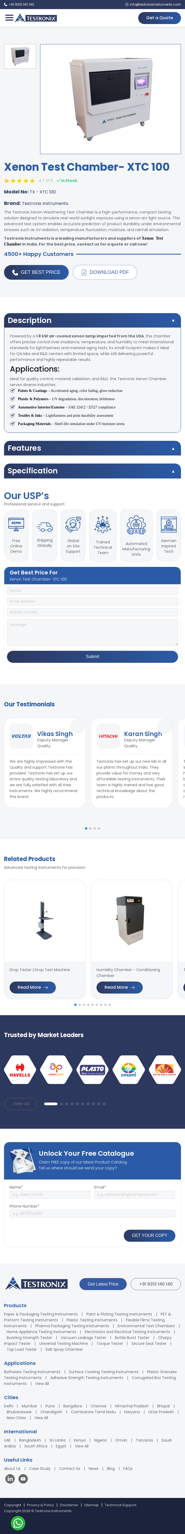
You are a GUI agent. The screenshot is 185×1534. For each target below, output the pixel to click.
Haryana (132, 1412)
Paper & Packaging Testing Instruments (41, 1314)
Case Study (40, 1468)
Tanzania (144, 1440)
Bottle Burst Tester (132, 1337)
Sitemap (91, 1505)
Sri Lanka (57, 1440)
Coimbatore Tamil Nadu (93, 1412)
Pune (50, 1406)
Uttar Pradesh (161, 1412)
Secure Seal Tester (149, 1343)
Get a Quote (159, 18)
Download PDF (105, 272)
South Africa (35, 1446)
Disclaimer (69, 1505)
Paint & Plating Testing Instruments (119, 1314)
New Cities (16, 1417)
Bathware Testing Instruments (32, 1372)
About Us (12, 1468)
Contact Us (69, 1468)
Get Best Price (36, 272)
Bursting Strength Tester (29, 1337)
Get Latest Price (103, 1284)
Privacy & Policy (40, 1505)
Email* (100, 1187)
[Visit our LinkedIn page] (11, 1479)
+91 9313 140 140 (156, 1284)
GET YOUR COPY (149, 1235)
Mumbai (29, 1406)
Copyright (12, 1505)
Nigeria (100, 1440)
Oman (121, 1440)
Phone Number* (24, 1206)
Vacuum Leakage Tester (83, 1337)
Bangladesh (30, 1440)
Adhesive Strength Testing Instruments (86, 1377)
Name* (16, 1187)
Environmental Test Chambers (146, 1326)
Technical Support (120, 1505)
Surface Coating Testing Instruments (103, 1372)
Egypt (61, 1446)
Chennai (98, 1406)
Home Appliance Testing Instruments (41, 1331)
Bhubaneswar (19, 1412)
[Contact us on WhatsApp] (18, 1524)
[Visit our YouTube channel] (23, 1479)
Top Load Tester (22, 1349)
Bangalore (72, 1406)
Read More (33, 987)
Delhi (8, 1406)
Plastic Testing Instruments (92, 1320)
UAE (7, 1440)
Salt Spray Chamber (64, 1349)
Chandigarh (51, 1412)
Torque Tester (110, 1343)
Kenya (80, 1440)
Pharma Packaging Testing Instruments (72, 1326)
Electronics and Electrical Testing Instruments (127, 1331)
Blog (111, 1468)
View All (21, 1104)
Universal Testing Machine (63, 1343)
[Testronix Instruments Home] (35, 18)
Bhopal (163, 1406)
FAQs (128, 1468)
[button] (86, 828)
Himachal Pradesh (132, 1406)
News (93, 1468)
